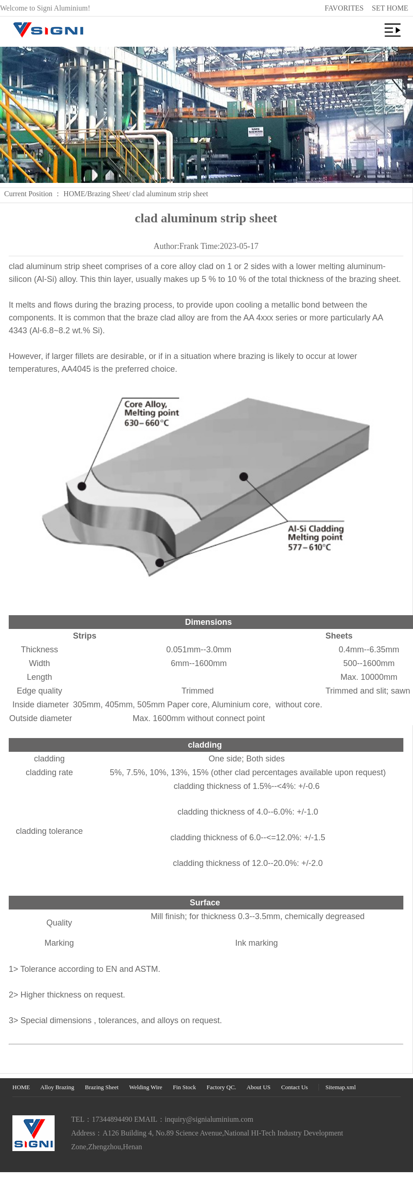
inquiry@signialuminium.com (209, 1119)
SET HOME (390, 8)
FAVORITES (344, 8)
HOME (74, 194)
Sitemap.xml (340, 1087)
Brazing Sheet (107, 194)
